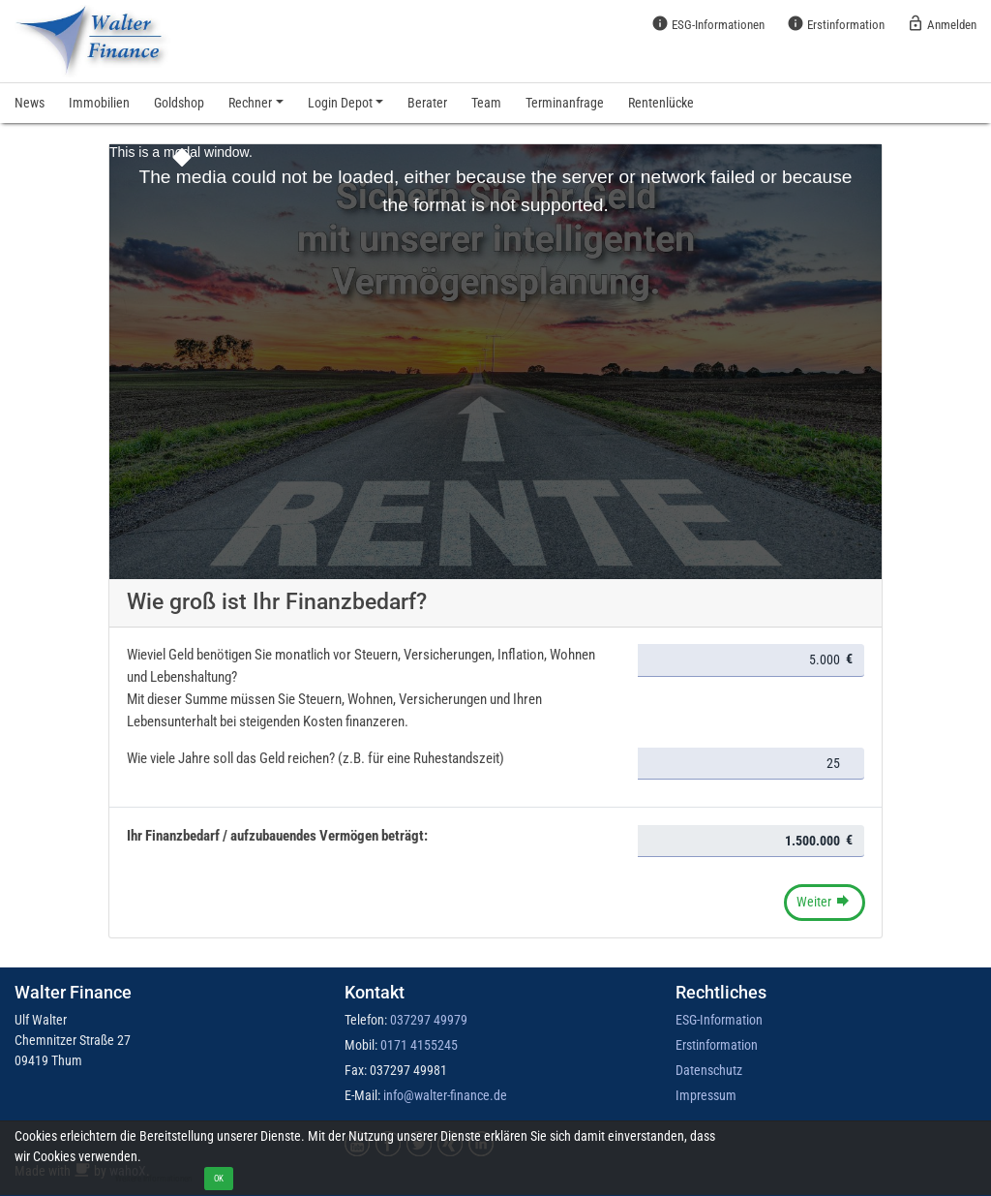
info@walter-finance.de (445, 1095)
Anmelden (941, 23)
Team (486, 102)
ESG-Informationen (708, 23)
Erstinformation (836, 23)
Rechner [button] (250, 102)
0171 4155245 (419, 1045)
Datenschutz (709, 1070)
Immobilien (99, 102)
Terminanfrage (565, 102)
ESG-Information (719, 1019)
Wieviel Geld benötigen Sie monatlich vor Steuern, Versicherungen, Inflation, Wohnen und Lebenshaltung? (361, 666)
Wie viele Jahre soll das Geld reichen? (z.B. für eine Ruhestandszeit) (315, 758)
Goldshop (179, 102)
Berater (427, 102)
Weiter (824, 900)
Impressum (706, 1095)
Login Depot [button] (340, 102)
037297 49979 (428, 1019)
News (30, 102)
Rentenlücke (661, 102)
